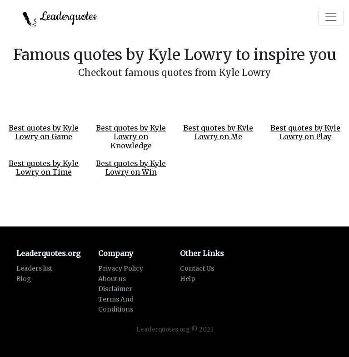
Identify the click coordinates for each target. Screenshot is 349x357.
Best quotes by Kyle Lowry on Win (131, 167)
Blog (23, 279)
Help (187, 279)
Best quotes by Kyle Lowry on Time (44, 167)
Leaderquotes (59, 17)
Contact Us (197, 268)
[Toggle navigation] (331, 17)
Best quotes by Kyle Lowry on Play (305, 132)
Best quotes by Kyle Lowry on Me (218, 132)
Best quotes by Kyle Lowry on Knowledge (131, 136)
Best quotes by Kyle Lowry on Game (44, 132)
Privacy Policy (120, 268)
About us (112, 279)
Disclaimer (115, 289)
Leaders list (34, 268)
